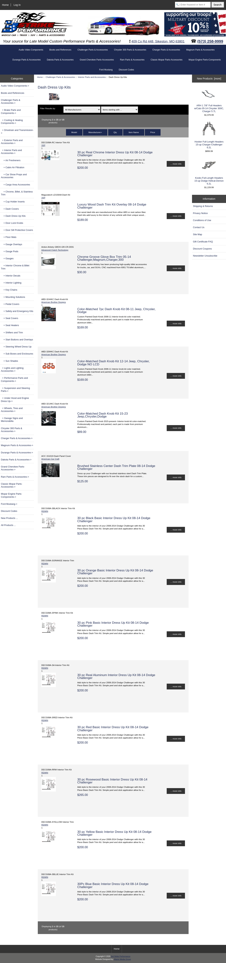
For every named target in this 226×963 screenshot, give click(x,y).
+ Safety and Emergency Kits (17, 311)
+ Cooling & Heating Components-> (12, 121)
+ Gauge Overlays (11, 244)
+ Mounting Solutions (13, 297)
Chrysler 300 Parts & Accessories (130, 50)
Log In (17, 4)
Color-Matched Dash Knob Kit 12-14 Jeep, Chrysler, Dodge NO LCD (113, 362)
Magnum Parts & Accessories (200, 50)
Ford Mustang (106, 69)
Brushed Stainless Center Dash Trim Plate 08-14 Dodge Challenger (116, 467)
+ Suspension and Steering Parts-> (15, 389)
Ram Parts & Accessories (132, 59)
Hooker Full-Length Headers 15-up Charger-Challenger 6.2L (209, 135)
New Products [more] (209, 78)
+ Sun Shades (9, 361)
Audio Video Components (31, 50)
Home (5, 4)
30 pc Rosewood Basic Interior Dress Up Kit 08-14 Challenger (112, 781)
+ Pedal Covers (10, 304)
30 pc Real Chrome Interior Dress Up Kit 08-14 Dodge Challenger (115, 153)
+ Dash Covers (10, 208)
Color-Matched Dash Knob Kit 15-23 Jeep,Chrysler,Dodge (102, 415)
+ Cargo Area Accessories (15, 184)
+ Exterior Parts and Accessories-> (12, 141)
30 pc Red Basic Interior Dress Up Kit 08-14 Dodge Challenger (112, 728)
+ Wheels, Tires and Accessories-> (12, 409)
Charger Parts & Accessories (166, 50)
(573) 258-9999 (210, 41)
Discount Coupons (202, 248)
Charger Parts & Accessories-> (17, 438)
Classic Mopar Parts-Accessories (166, 59)
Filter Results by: (48, 108)
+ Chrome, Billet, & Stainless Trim (17, 193)
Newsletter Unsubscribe (205, 255)
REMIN (44, 511)
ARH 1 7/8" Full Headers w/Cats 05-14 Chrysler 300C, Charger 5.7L (209, 100)
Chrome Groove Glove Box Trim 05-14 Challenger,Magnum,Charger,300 (104, 258)
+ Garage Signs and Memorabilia (12, 419)
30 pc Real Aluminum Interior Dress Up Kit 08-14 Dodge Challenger (116, 676)
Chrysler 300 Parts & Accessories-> (11, 430)
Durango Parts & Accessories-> (17, 452)
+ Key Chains (9, 289)
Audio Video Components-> (15, 85)
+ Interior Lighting (11, 282)
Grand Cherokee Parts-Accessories (97, 59)
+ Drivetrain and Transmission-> (17, 131)
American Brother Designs (53, 302)
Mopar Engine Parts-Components (205, 59)
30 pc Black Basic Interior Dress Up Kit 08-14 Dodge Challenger (113, 519)
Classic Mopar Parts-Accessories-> (11, 485)
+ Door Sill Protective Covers (17, 230)
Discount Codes (126, 69)
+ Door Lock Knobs (12, 223)
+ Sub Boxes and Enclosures (17, 353)
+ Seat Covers (9, 318)
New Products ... (9, 518)
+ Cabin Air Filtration (12, 167)
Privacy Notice (200, 213)
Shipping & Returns (203, 206)
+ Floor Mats (8, 237)
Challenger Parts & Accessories (60, 77)
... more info (175, 164)
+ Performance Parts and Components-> (14, 379)
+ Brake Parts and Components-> (11, 111)
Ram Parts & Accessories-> (15, 476)
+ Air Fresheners (10, 160)
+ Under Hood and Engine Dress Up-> (15, 399)
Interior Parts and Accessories (92, 77)
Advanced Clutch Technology (54, 250)
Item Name (134, 132)
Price (152, 132)
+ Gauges (7, 258)
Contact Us (198, 227)
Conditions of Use (202, 220)
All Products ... (8, 525)
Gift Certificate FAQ (203, 241)
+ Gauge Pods (9, 251)
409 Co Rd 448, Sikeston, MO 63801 (158, 41)
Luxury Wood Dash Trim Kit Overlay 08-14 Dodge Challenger (111, 206)
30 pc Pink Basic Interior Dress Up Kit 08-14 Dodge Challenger (113, 624)
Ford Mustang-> (9, 504)
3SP (43, 145)
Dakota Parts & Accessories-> (16, 459)
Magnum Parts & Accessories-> (17, 445)
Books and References (60, 50)
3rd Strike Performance (120, 956)
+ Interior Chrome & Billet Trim (15, 267)
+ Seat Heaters (10, 325)
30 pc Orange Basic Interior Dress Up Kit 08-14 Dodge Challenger (115, 571)
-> (10, 101)
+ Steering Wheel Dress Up (16, 346)
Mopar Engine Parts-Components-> (11, 495)
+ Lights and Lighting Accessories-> (12, 369)
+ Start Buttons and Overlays (17, 339)
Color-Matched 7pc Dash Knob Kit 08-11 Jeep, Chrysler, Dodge (116, 310)
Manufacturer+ (95, 132)
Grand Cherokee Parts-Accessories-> (13, 468)
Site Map (197, 234)
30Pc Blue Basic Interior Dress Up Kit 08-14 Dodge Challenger (112, 885)
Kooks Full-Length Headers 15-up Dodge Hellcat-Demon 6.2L (209, 171)
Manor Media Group (122, 959)
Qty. (115, 132)
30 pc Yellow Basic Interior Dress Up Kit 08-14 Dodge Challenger (114, 833)
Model (74, 132)
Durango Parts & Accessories (26, 59)
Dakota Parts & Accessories (60, 59)
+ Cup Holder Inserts (13, 201)
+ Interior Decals (10, 275)
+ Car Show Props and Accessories (14, 176)
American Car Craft (50, 459)
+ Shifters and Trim (12, 332)
